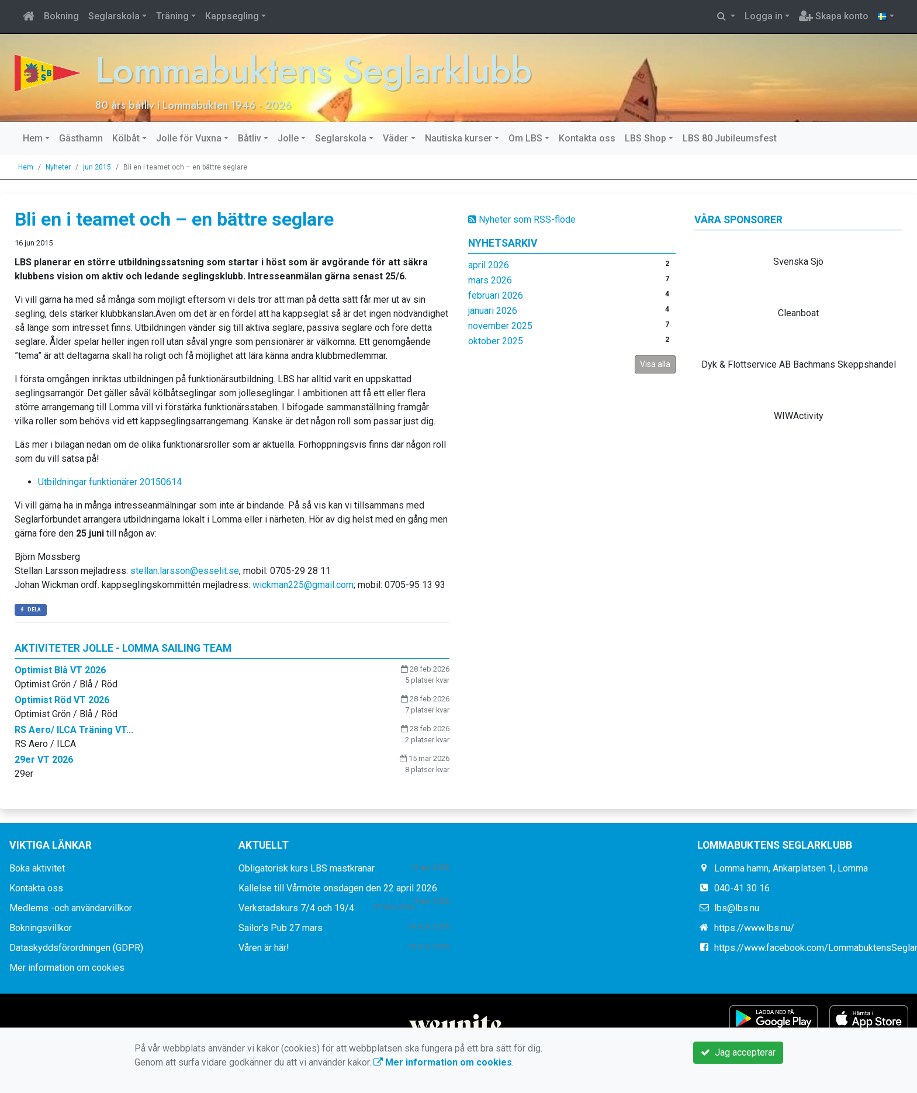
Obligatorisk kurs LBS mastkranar (306, 868)
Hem (33, 138)
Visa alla (655, 364)
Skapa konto (833, 16)
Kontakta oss (587, 138)
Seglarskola (114, 16)
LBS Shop (645, 138)
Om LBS (525, 138)
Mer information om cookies (66, 967)
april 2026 (488, 265)
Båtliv (249, 138)
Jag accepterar (738, 1052)
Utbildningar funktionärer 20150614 (110, 481)
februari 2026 (495, 295)
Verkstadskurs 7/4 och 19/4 (296, 908)
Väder (395, 138)
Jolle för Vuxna (189, 138)
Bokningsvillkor (40, 927)
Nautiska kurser (458, 138)
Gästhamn (81, 138)
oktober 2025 (495, 341)
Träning (172, 16)
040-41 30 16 (742, 888)
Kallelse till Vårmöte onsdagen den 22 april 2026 (337, 888)
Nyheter (58, 167)
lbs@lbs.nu (736, 908)
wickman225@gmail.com (303, 584)
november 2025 (500, 325)
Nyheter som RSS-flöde (522, 219)
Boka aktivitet (37, 868)
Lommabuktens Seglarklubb (317, 69)
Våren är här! (263, 947)
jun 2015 (97, 167)
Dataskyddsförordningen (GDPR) (76, 947)
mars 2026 (490, 280)
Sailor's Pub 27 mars (280, 927)
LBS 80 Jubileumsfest (730, 138)
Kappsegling (232, 16)
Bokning (61, 16)
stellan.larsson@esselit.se (184, 570)
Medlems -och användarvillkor (70, 908)
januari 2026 (492, 310)
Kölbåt (126, 138)
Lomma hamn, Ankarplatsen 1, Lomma (791, 868)
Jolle (288, 138)
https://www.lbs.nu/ (754, 927)
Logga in (764, 16)
